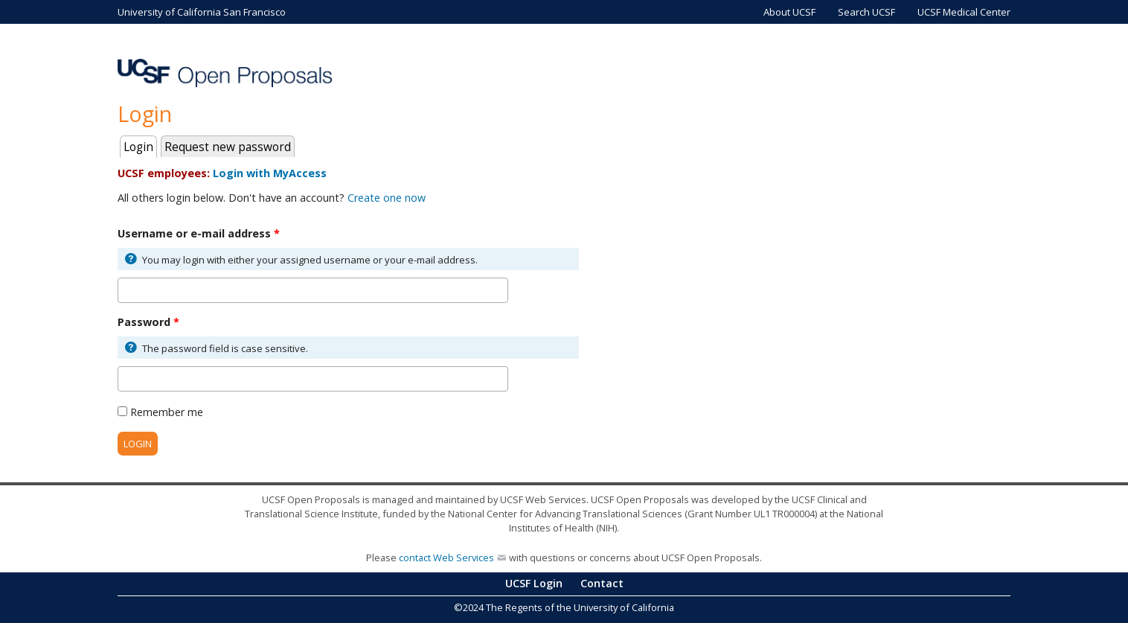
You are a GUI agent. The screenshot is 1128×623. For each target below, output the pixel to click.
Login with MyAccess (270, 173)
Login (140, 145)
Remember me (166, 412)
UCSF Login (534, 583)
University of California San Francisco (202, 12)
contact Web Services (446, 557)
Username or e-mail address (199, 233)
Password (148, 322)
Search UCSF (866, 12)
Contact (602, 583)
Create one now (386, 198)
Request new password (227, 147)
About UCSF (789, 12)
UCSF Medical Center (963, 12)
